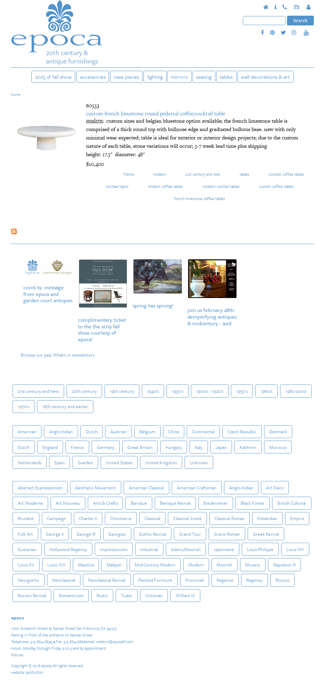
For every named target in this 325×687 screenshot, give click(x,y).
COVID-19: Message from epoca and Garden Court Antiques (47, 293)
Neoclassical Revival (106, 580)
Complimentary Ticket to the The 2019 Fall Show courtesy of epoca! (102, 329)
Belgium (147, 431)
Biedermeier (215, 502)
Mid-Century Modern (155, 564)
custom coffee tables (276, 186)
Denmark (278, 431)
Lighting (155, 77)
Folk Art (25, 533)
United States (119, 462)
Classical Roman (230, 518)
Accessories (93, 77)
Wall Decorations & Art (265, 77)
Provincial (194, 580)
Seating (203, 77)
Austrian (118, 431)
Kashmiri (248, 447)
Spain (59, 462)
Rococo (282, 580)
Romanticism (71, 595)
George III (86, 533)
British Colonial (291, 502)
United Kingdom (161, 462)
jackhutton (34, 672)
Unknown (199, 462)
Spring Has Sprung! (153, 305)
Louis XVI (56, 564)
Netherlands (29, 462)
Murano (252, 564)
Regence (225, 580)
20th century (84, 391)
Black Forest (252, 502)
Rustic (102, 595)
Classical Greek (187, 518)
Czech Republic (241, 431)
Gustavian (27, 549)
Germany (106, 447)
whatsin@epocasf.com (114, 641)
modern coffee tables (165, 186)
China (173, 431)
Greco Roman (227, 533)
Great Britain (140, 447)
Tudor (126, 595)
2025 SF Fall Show (53, 77)
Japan (221, 447)
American (27, 431)
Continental (203, 431)
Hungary (173, 447)
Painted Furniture (155, 580)
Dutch (92, 431)
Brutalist (26, 518)
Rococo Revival (32, 595)
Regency (254, 580)
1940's (153, 391)
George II (55, 533)
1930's (177, 391)
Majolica (86, 564)
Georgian (117, 533)
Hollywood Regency (68, 549)
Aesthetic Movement (95, 487)
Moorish (224, 564)
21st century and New (202, 174)
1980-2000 (296, 391)
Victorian (154, 595)
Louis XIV (295, 549)
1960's (266, 391)
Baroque (139, 502)
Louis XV (26, 564)
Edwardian (267, 518)
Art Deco (275, 487)
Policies (17, 655)
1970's (23, 406)
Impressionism (113, 549)
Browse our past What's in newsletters (57, 354)
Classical (152, 518)
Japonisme (224, 549)
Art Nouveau (68, 502)
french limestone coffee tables (199, 198)
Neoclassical (63, 580)
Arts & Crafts (105, 502)
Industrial (149, 549)
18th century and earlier (65, 406)
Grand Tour (190, 533)
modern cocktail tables (221, 186)
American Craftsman (196, 487)
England (50, 447)
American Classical (146, 487)
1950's (242, 391)
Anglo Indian (61, 431)
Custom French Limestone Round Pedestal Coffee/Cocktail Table (155, 113)
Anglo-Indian (241, 487)
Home (15, 94)
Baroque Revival (175, 502)
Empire (297, 518)
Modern (159, 174)
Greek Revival (266, 533)
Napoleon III (284, 564)
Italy (199, 447)
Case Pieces (126, 77)
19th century (122, 391)
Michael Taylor (117, 186)
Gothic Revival (152, 533)
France (129, 174)
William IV (185, 595)
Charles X (88, 518)
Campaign (56, 518)
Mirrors (179, 77)
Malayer (114, 564)
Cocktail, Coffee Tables (286, 174)
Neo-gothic (28, 580)
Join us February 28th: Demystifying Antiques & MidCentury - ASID (212, 316)
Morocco (277, 447)
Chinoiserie (121, 518)
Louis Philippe (260, 549)
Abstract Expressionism (40, 487)
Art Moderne (30, 502)
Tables (226, 77)
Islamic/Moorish (186, 549)
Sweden (85, 462)
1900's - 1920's (209, 391)
